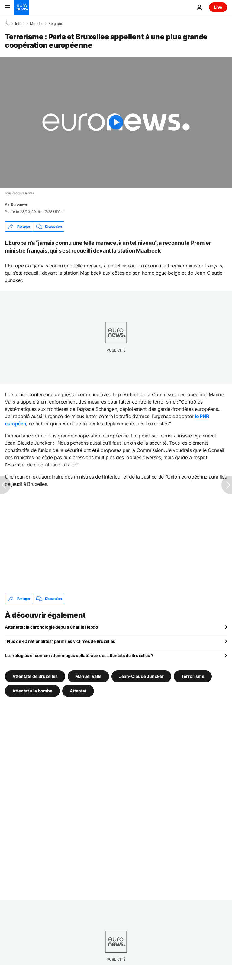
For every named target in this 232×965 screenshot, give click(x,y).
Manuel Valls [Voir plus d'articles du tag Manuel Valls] (88, 676)
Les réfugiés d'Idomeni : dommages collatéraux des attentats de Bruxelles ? (79, 655)
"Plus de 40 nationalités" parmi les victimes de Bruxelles (60, 641)
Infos (19, 23)
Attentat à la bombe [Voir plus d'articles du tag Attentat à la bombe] (32, 690)
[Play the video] (116, 122)
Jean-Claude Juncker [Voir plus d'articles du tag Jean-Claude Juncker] (141, 676)
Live (218, 7)
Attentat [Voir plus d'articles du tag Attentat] (78, 690)
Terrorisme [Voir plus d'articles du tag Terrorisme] (192, 676)
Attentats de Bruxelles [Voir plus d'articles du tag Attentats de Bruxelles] (35, 676)
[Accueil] (6, 23)
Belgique (55, 23)
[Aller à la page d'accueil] (21, 7)
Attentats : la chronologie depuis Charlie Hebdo (51, 627)
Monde (36, 23)
